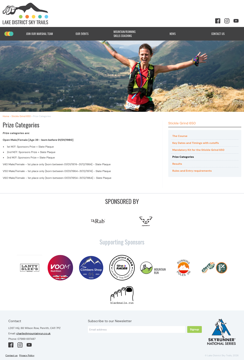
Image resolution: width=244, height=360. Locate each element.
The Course (179, 136)
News (175, 34)
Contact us (11, 355)
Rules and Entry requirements (192, 171)
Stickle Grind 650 (21, 116)
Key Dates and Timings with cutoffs (195, 143)
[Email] (136, 329)
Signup (194, 329)
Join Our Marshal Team (39, 34)
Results (177, 164)
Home (6, 116)
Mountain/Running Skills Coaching (130, 34)
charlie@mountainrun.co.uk (33, 333)
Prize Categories (183, 157)
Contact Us (220, 34)
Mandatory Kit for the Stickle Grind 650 (198, 150)
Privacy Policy (26, 355)
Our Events (85, 34)
